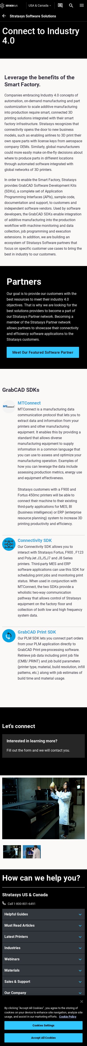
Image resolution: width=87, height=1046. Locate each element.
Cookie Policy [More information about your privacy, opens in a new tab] (67, 1016)
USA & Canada (40, 5)
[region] (43, 1020)
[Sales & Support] (43, 981)
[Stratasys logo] (9, 5)
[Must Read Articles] (43, 925)
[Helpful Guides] (43, 914)
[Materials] (43, 970)
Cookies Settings (43, 1025)
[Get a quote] (60, 5)
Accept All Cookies (43, 1037)
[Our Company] (43, 992)
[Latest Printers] (43, 936)
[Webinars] (43, 959)
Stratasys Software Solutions (33, 16)
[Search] (71, 5)
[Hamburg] (81, 5)
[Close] (82, 1001)
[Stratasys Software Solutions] (6, 16)
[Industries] (43, 948)
